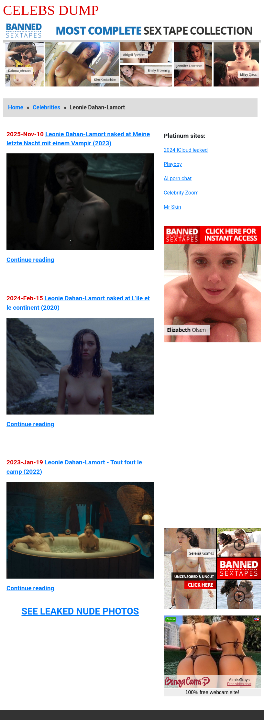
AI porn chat (178, 178)
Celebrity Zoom (181, 193)
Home (15, 107)
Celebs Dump (51, 10)
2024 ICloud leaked (186, 150)
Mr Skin (172, 207)
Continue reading (30, 259)
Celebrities (46, 107)
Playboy (173, 164)
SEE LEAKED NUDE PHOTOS (80, 611)
